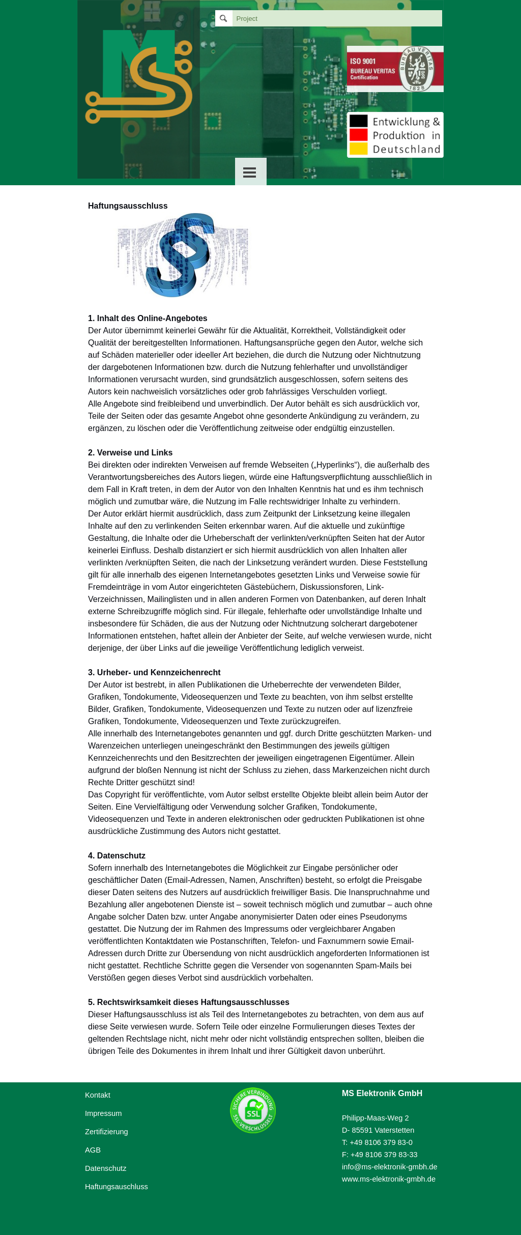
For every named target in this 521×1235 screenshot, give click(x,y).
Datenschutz (105, 1168)
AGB (93, 1150)
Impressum (103, 1113)
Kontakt (97, 1095)
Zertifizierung (106, 1132)
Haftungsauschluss (116, 1187)
